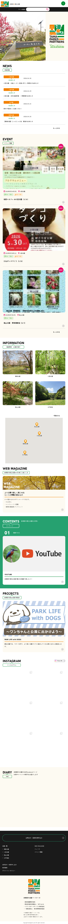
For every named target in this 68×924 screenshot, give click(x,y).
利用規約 (5, 868)
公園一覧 (5, 846)
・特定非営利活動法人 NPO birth (34, 904)
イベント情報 (38, 852)
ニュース (37, 849)
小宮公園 (6, 852)
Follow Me (59, 661)
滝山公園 (6, 855)
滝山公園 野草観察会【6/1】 (15, 323)
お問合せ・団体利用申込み (34, 838)
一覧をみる (56, 416)
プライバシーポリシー (8, 871)
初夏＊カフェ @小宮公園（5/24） (16, 199)
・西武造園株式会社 (29, 902)
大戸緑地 (6, 858)
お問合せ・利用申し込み (9, 865)
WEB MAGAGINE (39, 846)
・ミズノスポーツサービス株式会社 (34, 906)
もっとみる (56, 128)
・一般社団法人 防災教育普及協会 (34, 909)
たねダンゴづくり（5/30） (14, 261)
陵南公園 (6, 849)
